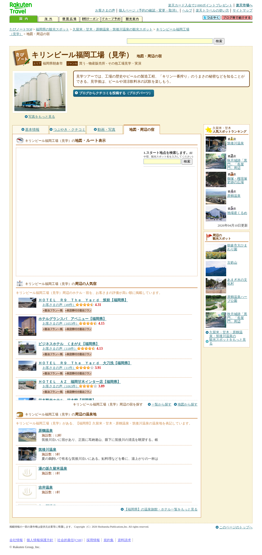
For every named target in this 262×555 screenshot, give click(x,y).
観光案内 (132, 19)
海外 (48, 19)
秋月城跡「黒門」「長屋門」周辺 (237, 317)
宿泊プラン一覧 (52, 310)
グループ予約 (111, 19)
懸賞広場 (69, 19)
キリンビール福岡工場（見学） (82, 55)
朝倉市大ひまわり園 (237, 247)
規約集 (109, 540)
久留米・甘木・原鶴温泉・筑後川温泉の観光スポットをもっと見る (227, 337)
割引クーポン (90, 19)
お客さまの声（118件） (59, 348)
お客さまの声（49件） (59, 305)
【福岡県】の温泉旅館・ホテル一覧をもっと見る (161, 509)
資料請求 (124, 540)
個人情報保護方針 (40, 540)
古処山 (232, 262)
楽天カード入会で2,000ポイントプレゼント (200, 5)
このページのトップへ (236, 527)
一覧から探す (161, 404)
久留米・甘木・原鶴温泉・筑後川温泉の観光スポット (112, 29)
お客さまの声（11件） (59, 368)
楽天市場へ (244, 5)
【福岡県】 (83, 300)
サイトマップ (243, 10)
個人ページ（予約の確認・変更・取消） (149, 10)
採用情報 (93, 540)
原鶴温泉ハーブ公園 (237, 298)
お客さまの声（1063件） (60, 386)
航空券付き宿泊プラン (78, 310)
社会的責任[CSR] (70, 540)
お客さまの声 (105, 10)
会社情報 (16, 540)
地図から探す (188, 404)
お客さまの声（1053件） (60, 323)
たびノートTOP (20, 29)
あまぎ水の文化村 (237, 281)
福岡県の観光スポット (52, 29)
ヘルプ (187, 10)
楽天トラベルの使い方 (212, 10)
